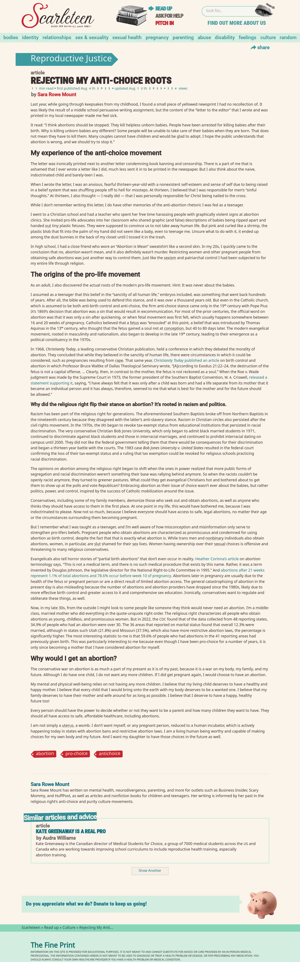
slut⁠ (97, 543)
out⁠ (48, 225)
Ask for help (169, 16)
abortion (45, 753)
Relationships (57, 37)
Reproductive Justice (71, 59)
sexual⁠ (220, 543)
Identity (30, 37)
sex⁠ (135, 543)
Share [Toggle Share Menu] (259, 47)
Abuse (204, 37)
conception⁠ (174, 328)
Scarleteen (31, 928)
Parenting (183, 37)
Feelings (247, 37)
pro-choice (76, 754)
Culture (268, 37)
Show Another (150, 871)
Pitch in (164, 23)
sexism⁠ (170, 257)
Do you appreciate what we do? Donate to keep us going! (86, 904)
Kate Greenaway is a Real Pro (70, 831)
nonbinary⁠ (214, 538)
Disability (225, 37)
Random (288, 37)
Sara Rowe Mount (56, 94)
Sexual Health (127, 37)
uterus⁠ (68, 725)
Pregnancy (157, 37)
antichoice (109, 754)
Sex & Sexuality (91, 37)
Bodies (10, 37)
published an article (186, 360)
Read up (163, 9)
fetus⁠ (134, 322)
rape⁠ (119, 360)
